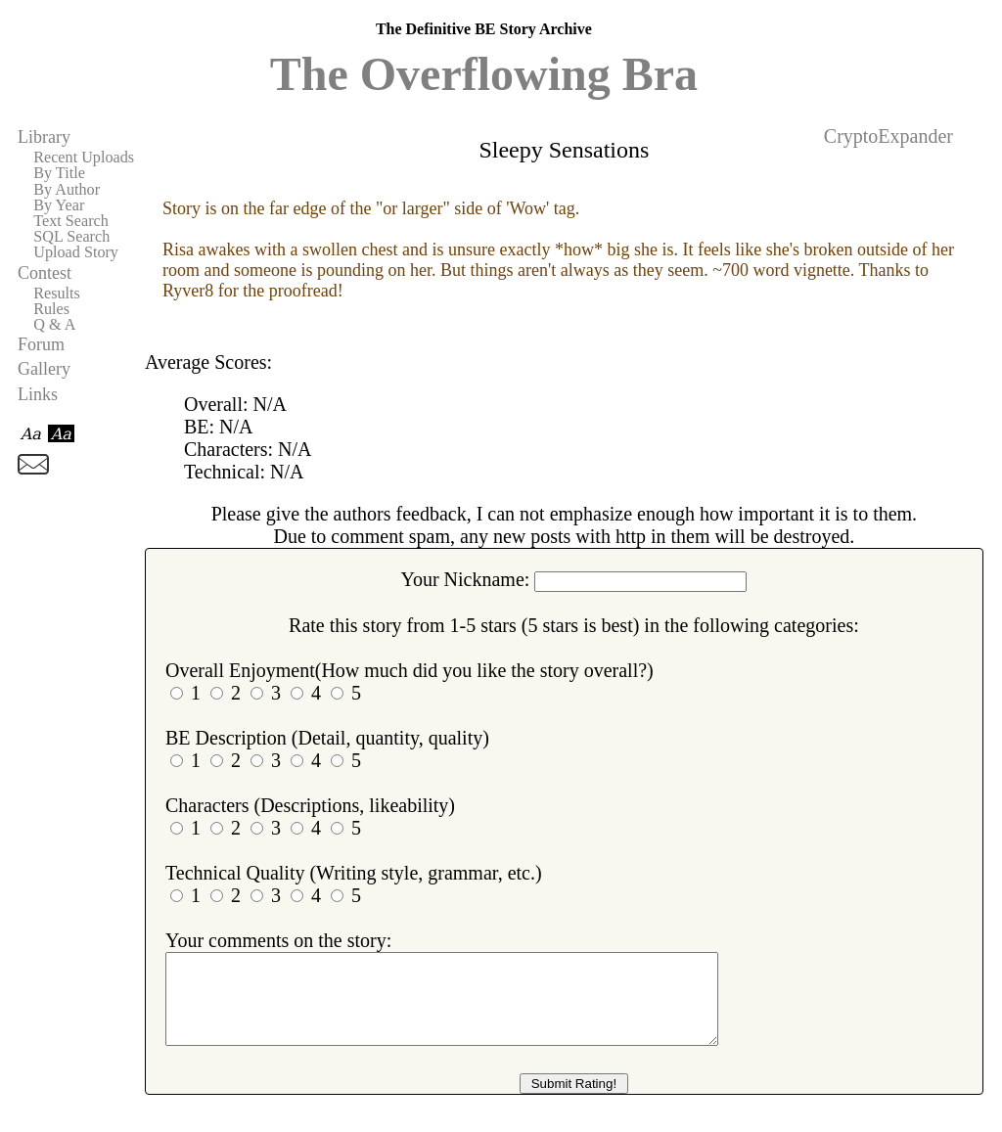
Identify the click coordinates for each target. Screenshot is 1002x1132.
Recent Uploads (83, 157)
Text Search (71, 221)
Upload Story (75, 252)
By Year (58, 205)
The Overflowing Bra (484, 74)
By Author (66, 190)
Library (44, 137)
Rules (51, 309)
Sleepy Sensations (563, 149)
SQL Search (71, 237)
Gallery (44, 369)
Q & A (54, 325)
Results (56, 293)
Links (38, 394)
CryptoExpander (888, 136)
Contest (44, 273)
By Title (59, 173)
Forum (41, 344)
